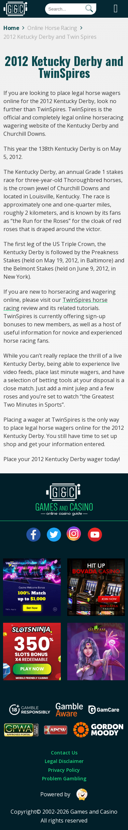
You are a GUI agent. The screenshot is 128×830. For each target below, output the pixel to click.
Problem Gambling (64, 778)
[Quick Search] (70, 9)
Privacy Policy (64, 770)
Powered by (64, 794)
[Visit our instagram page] (74, 534)
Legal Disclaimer (64, 761)
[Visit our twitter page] (54, 534)
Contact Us (64, 752)
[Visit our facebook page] (33, 534)
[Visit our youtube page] (95, 534)
